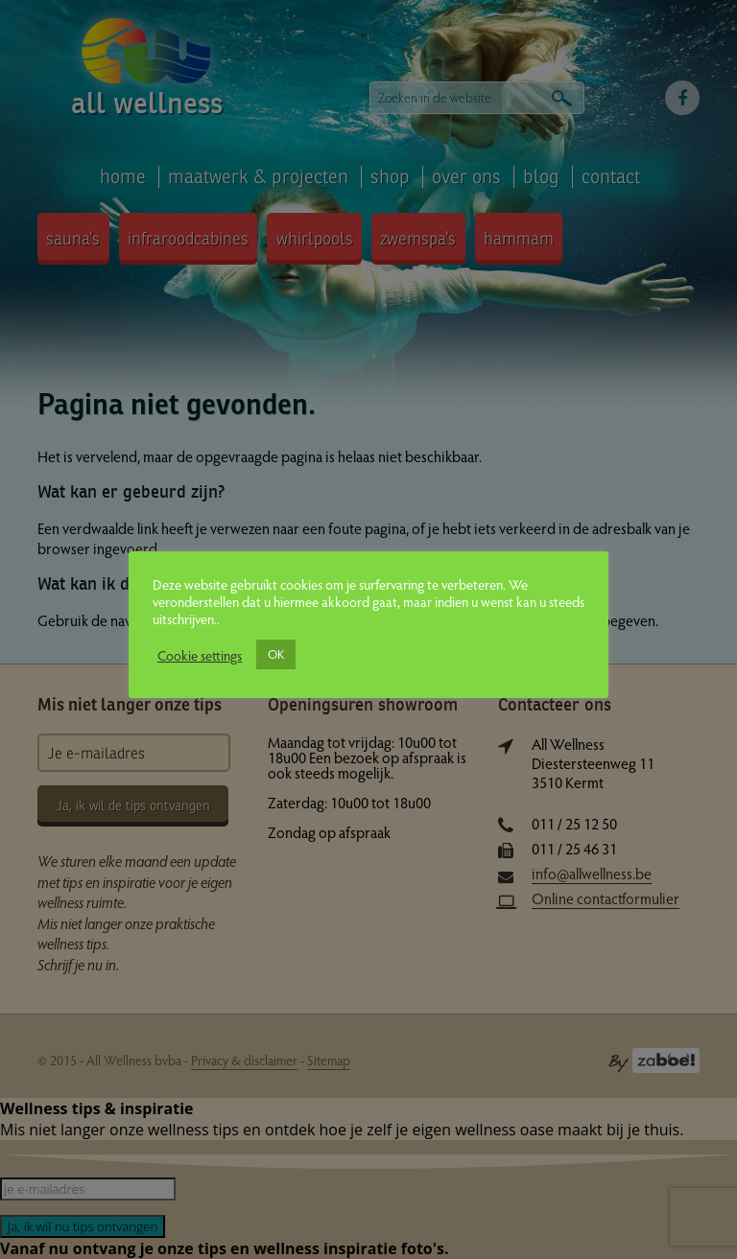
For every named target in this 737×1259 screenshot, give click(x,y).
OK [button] (276, 654)
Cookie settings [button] (199, 655)
